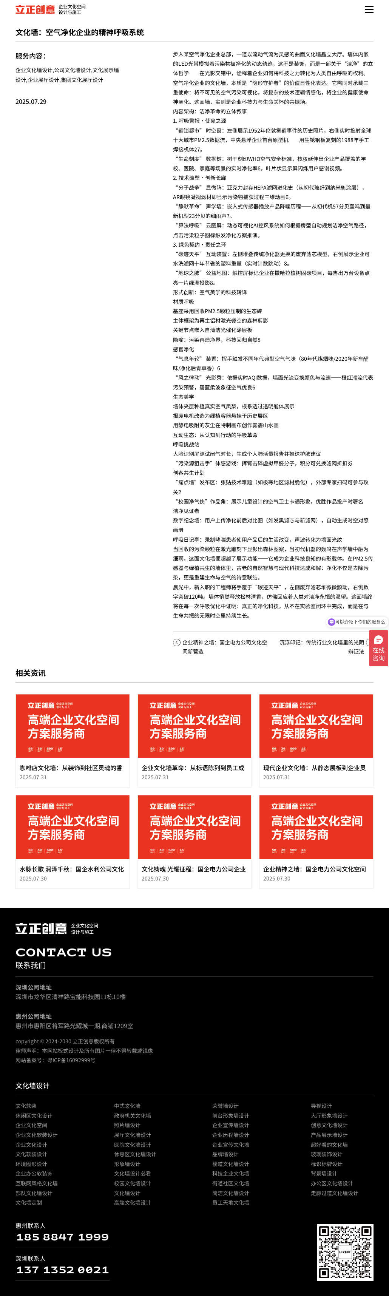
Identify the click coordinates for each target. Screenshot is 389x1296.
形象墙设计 (127, 1167)
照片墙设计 (127, 1128)
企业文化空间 (31, 1128)
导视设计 (321, 1109)
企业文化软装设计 (36, 1138)
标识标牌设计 (327, 1167)
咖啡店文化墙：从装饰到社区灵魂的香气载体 (71, 775)
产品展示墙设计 (329, 1138)
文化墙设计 (32, 1089)
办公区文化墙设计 (332, 1187)
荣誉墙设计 (225, 1109)
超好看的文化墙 (329, 1148)
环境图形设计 (31, 1167)
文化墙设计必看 (132, 1177)
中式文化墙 (127, 1109)
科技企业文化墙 (230, 1177)
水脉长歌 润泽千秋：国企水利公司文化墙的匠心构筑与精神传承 (72, 876)
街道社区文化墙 (230, 1187)
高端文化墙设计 (132, 1206)
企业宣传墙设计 (230, 1128)
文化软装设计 (31, 1158)
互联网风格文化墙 (36, 1187)
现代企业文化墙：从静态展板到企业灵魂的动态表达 (314, 775)
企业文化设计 (31, 1148)
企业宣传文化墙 (230, 1148)
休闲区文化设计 (33, 1119)
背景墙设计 (324, 1177)
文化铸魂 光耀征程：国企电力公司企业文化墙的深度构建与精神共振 (194, 876)
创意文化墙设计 (329, 1128)
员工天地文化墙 (230, 1206)
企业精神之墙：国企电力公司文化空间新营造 (314, 876)
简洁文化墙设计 (230, 1196)
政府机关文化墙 (132, 1119)
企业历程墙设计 (230, 1138)
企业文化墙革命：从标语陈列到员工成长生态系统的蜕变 (193, 775)
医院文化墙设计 (132, 1148)
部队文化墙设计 (33, 1196)
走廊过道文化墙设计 (334, 1196)
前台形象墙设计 (230, 1119)
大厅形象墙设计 (329, 1119)
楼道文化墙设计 (230, 1167)
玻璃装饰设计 (327, 1158)
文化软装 (26, 1109)
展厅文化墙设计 (132, 1138)
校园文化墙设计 (132, 1187)
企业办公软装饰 (33, 1177)
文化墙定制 (28, 1206)
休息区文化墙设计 (135, 1158)
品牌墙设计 (225, 1158)
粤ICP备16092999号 (71, 1063)
